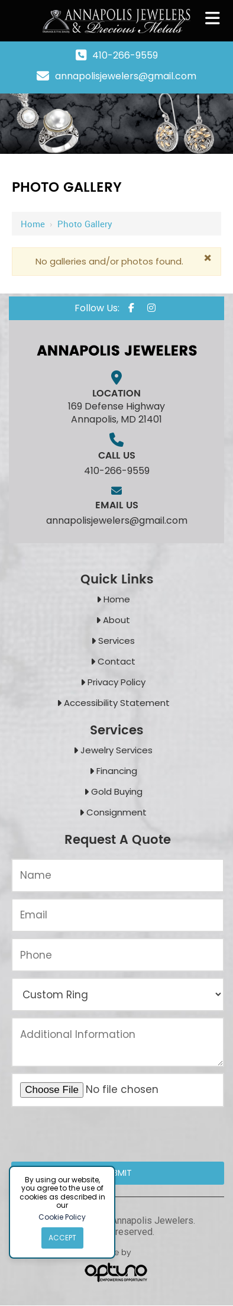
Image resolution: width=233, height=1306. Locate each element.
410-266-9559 (125, 55)
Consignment (116, 812)
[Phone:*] (117, 955)
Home (33, 224)
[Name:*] (117, 875)
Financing (116, 771)
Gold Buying (117, 791)
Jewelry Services (116, 750)
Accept (62, 1238)
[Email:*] (117, 915)
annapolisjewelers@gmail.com (125, 76)
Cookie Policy (62, 1217)
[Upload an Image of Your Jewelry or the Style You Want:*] (117, 1090)
